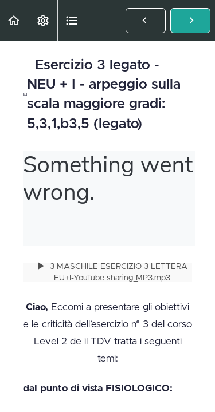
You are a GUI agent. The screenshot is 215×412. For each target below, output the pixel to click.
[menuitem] (43, 20)
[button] (14, 20)
